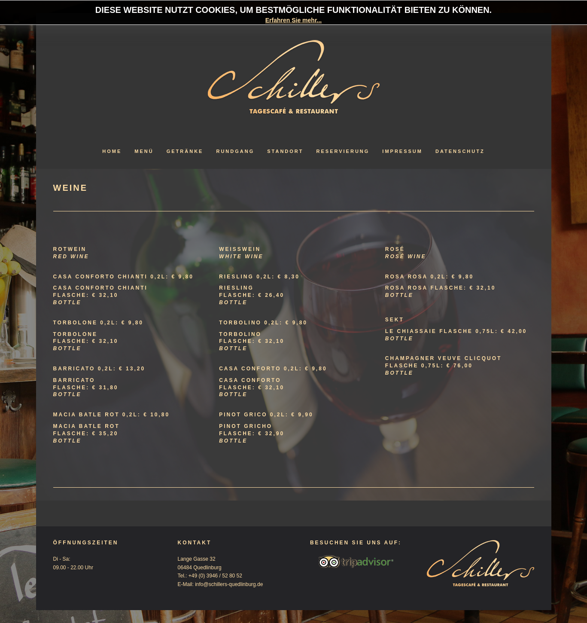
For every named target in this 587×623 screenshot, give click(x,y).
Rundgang (235, 151)
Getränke (185, 151)
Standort (285, 151)
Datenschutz (460, 151)
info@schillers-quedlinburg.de (229, 584)
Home (112, 151)
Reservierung (343, 151)
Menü (143, 151)
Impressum (402, 151)
